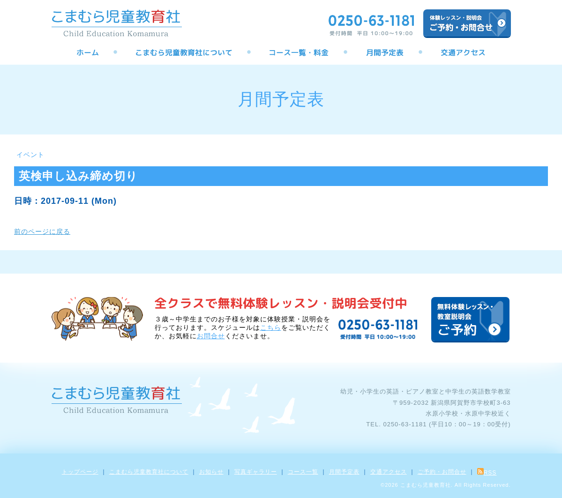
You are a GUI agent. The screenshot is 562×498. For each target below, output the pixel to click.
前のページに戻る (42, 231)
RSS (487, 472)
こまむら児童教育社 (425, 485)
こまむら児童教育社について (148, 471)
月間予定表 (344, 471)
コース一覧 (303, 471)
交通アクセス (388, 471)
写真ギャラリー (255, 471)
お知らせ (211, 471)
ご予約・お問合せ (442, 471)
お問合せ (211, 336)
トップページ (80, 471)
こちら (270, 327)
